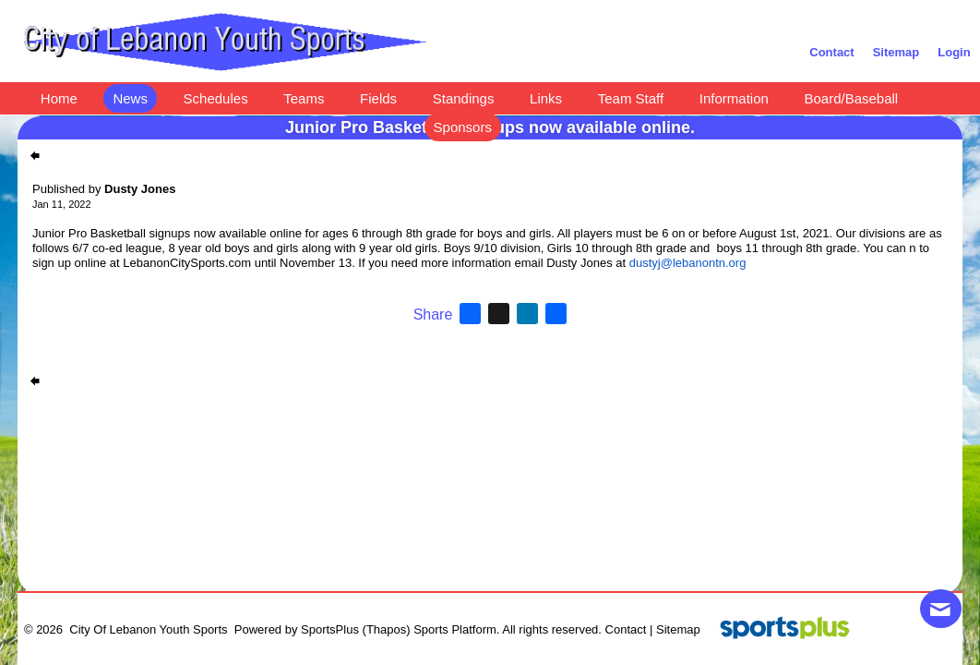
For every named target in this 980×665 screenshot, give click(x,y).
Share (433, 315)
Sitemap (678, 629)
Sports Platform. (456, 629)
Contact (626, 629)
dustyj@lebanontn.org (688, 263)
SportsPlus (330, 629)
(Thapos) (387, 629)
